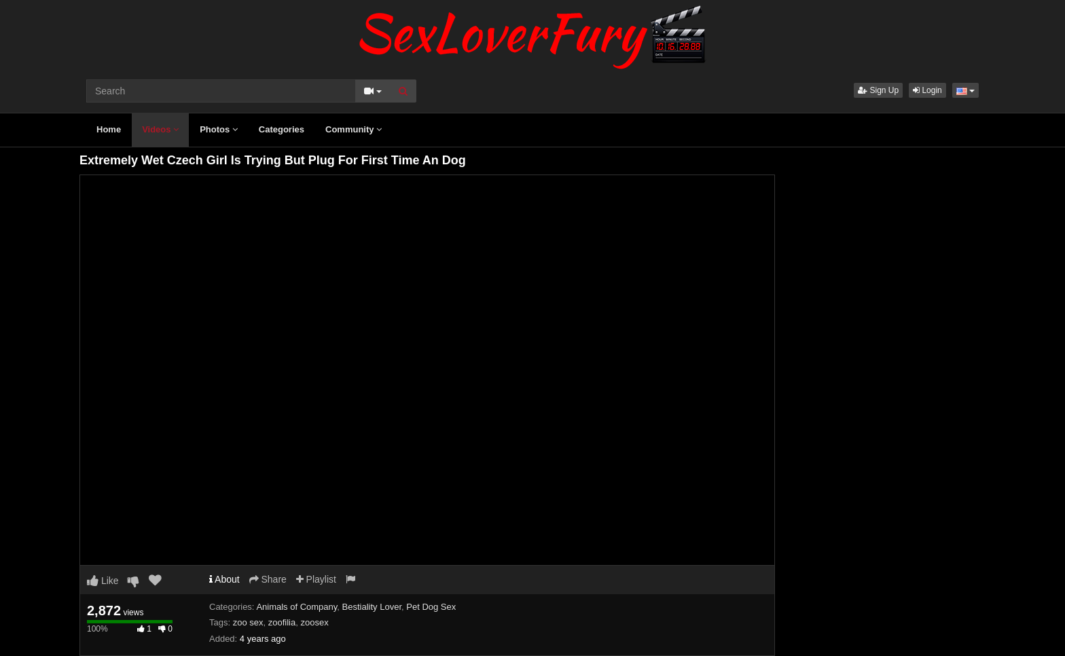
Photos (219, 129)
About (224, 579)
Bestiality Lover (371, 607)
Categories (281, 129)
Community (353, 129)
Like (103, 580)
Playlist (316, 579)
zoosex (314, 622)
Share (268, 579)
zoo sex (248, 622)
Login (927, 90)
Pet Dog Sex (431, 607)
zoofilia (281, 622)
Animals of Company (296, 607)
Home (108, 129)
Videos (160, 129)
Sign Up (878, 90)
